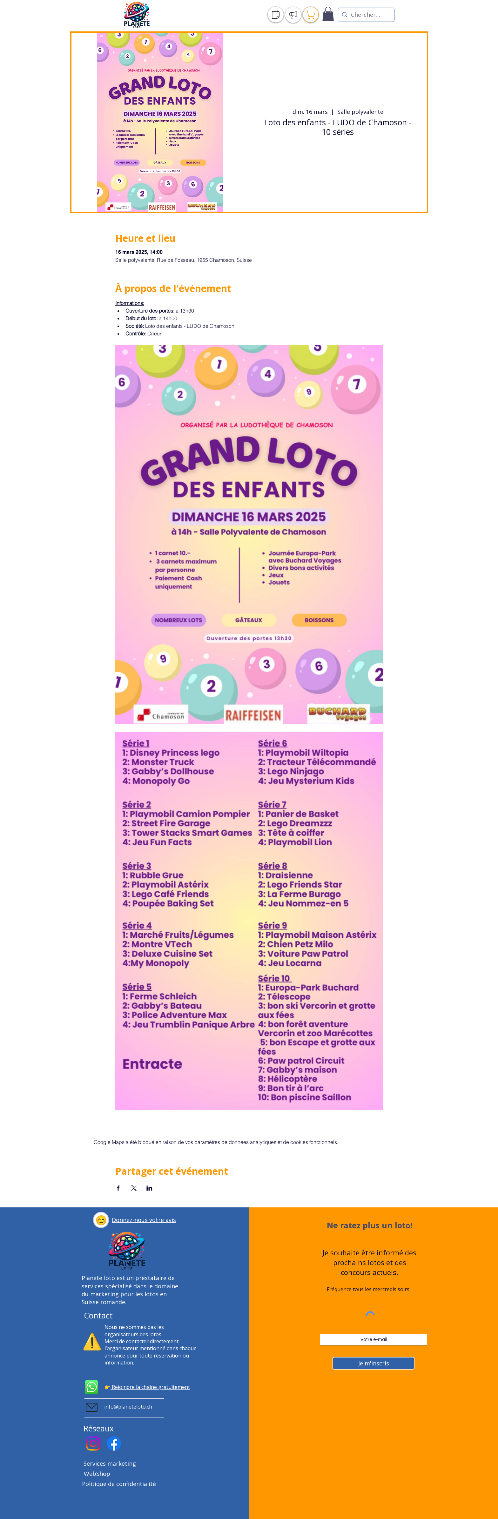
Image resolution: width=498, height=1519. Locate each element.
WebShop (97, 1473)
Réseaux (99, 1428)
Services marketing (110, 1463)
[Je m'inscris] (373, 1363)
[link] (328, 14)
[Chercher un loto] (366, 15)
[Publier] (293, 15)
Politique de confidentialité (119, 1484)
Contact (98, 1315)
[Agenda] (276, 15)
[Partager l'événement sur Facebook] (118, 1188)
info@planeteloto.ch (128, 1406)
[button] (101, 1220)
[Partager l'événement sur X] (134, 1188)
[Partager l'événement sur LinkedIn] (149, 1188)
